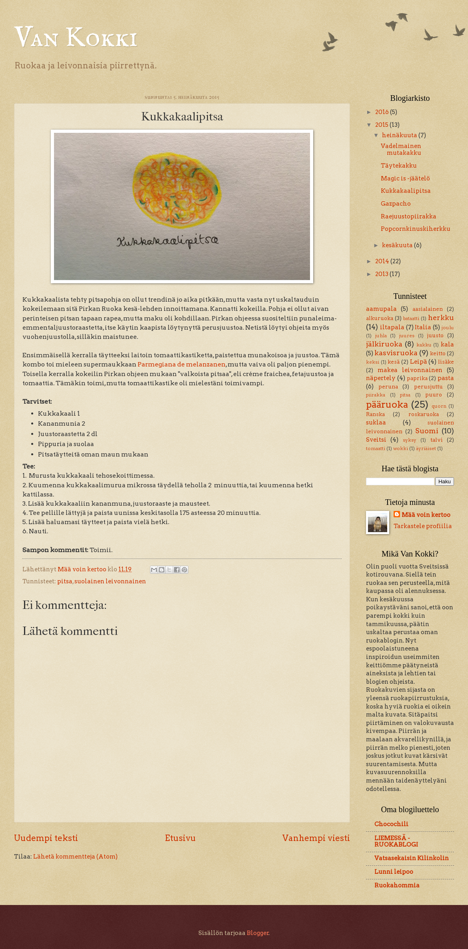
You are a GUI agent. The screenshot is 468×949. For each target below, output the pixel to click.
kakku (424, 345)
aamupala (381, 308)
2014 (382, 261)
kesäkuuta (398, 245)
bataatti (411, 318)
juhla (381, 335)
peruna (388, 386)
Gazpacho (396, 203)
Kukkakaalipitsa (406, 190)
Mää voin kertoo (426, 515)
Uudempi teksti (46, 838)
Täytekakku (399, 165)
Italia (423, 327)
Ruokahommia (397, 885)
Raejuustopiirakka (408, 216)
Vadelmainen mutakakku (401, 149)
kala (447, 344)
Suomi (426, 430)
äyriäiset (426, 448)
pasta (446, 378)
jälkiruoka (384, 344)
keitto (438, 353)
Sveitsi (376, 439)
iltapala (392, 327)
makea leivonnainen (410, 370)
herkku (441, 317)
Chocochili (391, 824)
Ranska (375, 414)
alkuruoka (379, 318)
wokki (400, 448)
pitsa (64, 581)
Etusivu (180, 838)
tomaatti (375, 448)
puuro (433, 394)
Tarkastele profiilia (423, 526)
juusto (435, 335)
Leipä (418, 361)
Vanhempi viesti (316, 838)
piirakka (375, 395)
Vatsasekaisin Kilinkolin (411, 858)
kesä (394, 361)
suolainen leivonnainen (110, 581)
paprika (417, 378)
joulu (448, 327)
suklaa (376, 422)
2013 (382, 274)
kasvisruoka (396, 352)
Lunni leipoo (393, 871)
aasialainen (427, 309)
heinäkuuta (400, 135)
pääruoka (387, 404)
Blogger (258, 933)
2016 (382, 112)
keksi (372, 362)
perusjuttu (428, 386)
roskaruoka (423, 414)
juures (406, 335)
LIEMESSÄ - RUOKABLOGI (396, 841)
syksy (409, 440)
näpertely (381, 378)
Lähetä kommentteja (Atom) (75, 856)
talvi (436, 439)
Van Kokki (76, 38)
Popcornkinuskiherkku (415, 228)
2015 (382, 124)
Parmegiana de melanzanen (182, 364)
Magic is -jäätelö (405, 178)
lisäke (446, 361)
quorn (439, 406)
